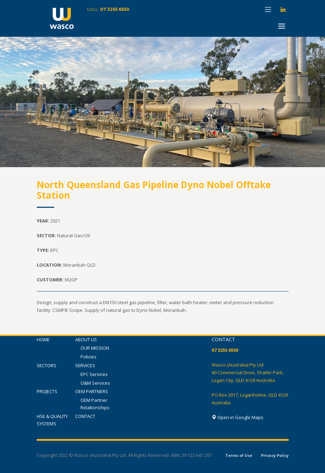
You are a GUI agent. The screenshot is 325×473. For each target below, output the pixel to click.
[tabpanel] (162, 102)
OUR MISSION (94, 348)
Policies (88, 357)
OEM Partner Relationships (94, 404)
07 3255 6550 (114, 9)
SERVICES (85, 365)
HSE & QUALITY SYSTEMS (52, 420)
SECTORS (46, 365)
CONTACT (85, 416)
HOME (43, 339)
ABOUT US (86, 339)
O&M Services (95, 383)
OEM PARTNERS (91, 391)
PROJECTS (47, 391)
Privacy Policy (275, 455)
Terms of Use (238, 455)
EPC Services (94, 374)
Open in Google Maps (237, 417)
